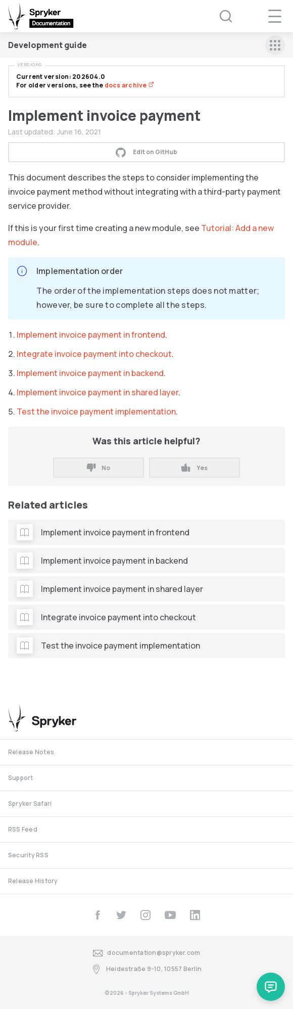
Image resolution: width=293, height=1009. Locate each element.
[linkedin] (195, 915)
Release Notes (31, 752)
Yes (194, 468)
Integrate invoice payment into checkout (94, 353)
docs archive (129, 85)
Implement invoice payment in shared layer (97, 392)
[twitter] (121, 915)
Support (20, 777)
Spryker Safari (30, 803)
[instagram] (145, 915)
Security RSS (28, 855)
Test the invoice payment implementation (96, 411)
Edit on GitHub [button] (146, 152)
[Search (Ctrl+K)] (219, 16)
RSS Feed (22, 829)
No (98, 468)
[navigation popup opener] (275, 16)
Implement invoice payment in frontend (91, 334)
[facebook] (97, 915)
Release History (33, 881)
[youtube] (170, 915)
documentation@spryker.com (147, 953)
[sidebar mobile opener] (275, 45)
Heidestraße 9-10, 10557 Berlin (146, 969)
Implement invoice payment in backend (90, 373)
